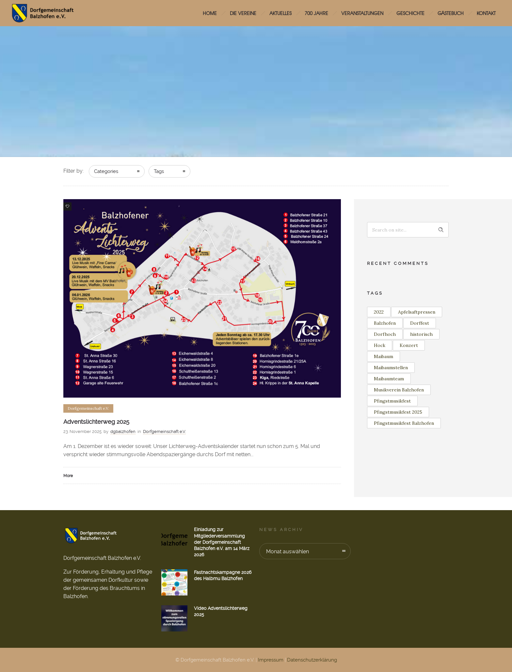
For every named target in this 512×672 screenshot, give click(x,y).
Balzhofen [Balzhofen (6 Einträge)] (385, 323)
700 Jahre (316, 13)
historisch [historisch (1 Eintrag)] (421, 334)
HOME (210, 13)
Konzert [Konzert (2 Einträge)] (409, 345)
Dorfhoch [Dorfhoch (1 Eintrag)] (385, 334)
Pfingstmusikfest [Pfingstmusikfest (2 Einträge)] (392, 401)
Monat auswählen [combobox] (287, 551)
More (68, 476)
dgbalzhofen (123, 431)
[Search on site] (408, 229)
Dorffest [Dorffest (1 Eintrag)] (419, 323)
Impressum (270, 660)
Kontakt (486, 13)
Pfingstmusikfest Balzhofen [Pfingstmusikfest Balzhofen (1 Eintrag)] (404, 423)
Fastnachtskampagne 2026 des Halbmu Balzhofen (222, 575)
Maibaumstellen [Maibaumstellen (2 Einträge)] (391, 367)
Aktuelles (280, 13)
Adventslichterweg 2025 (96, 421)
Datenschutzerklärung (312, 660)
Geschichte (410, 13)
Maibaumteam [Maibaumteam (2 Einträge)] (389, 379)
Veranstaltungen (362, 13)
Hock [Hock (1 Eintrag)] (379, 345)
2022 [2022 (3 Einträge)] (379, 312)
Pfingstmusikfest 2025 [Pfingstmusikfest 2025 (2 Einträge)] (398, 412)
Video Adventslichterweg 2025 (221, 611)
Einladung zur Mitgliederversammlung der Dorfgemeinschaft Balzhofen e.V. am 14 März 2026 (221, 542)
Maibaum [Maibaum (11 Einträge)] (383, 356)
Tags (159, 171)
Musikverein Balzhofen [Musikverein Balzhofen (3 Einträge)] (399, 390)
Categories (106, 171)
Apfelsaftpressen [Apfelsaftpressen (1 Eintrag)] (416, 312)
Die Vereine (243, 13)
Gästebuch (451, 13)
